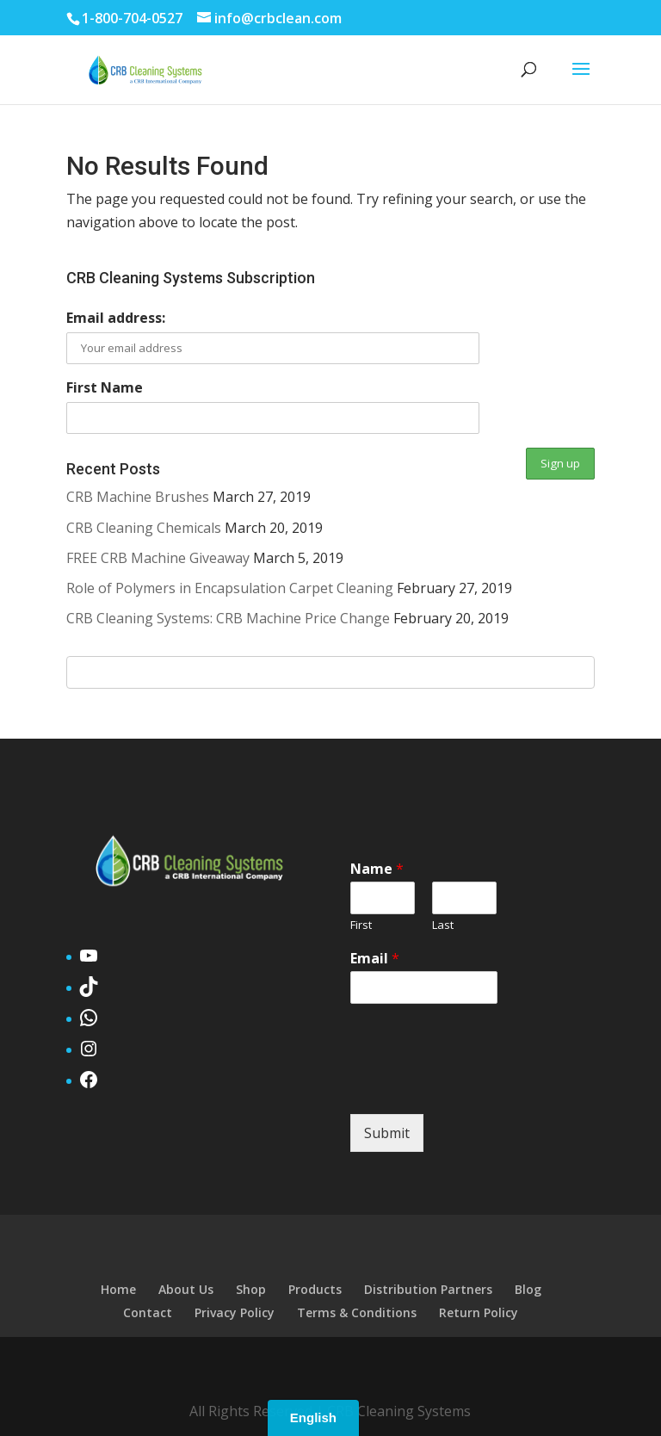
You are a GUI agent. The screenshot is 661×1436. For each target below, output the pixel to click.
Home (118, 1289)
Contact (147, 1312)
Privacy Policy (235, 1312)
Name (377, 869)
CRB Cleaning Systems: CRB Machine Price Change (228, 618)
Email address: (115, 317)
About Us (185, 1289)
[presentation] (481, 1085)
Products (315, 1289)
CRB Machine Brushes (137, 496)
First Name (104, 387)
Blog (528, 1289)
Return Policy (478, 1312)
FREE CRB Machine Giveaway (158, 557)
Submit (387, 1132)
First (361, 925)
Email (374, 959)
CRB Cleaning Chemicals (143, 527)
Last (443, 925)
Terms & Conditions (357, 1312)
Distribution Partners (428, 1289)
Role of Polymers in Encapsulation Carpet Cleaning (229, 588)
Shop (251, 1289)
